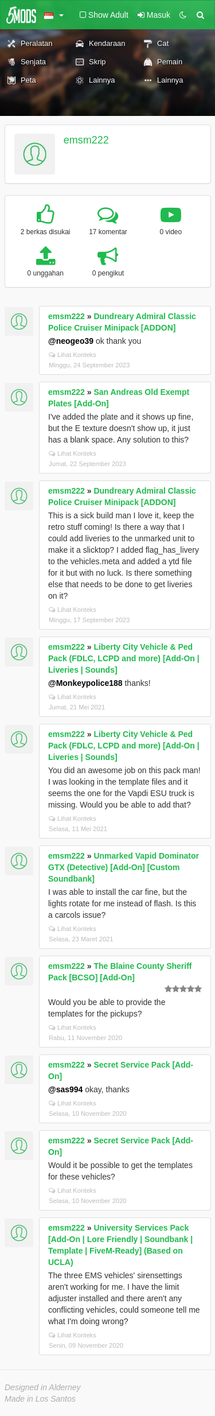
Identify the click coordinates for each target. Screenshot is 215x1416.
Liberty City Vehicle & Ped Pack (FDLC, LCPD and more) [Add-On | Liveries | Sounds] (124, 658)
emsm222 (86, 140)
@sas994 (65, 1089)
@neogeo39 (70, 341)
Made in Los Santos (40, 1398)
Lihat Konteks (72, 354)
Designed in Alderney (43, 1387)
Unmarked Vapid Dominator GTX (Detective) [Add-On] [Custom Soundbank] (123, 867)
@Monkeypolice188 (85, 683)
